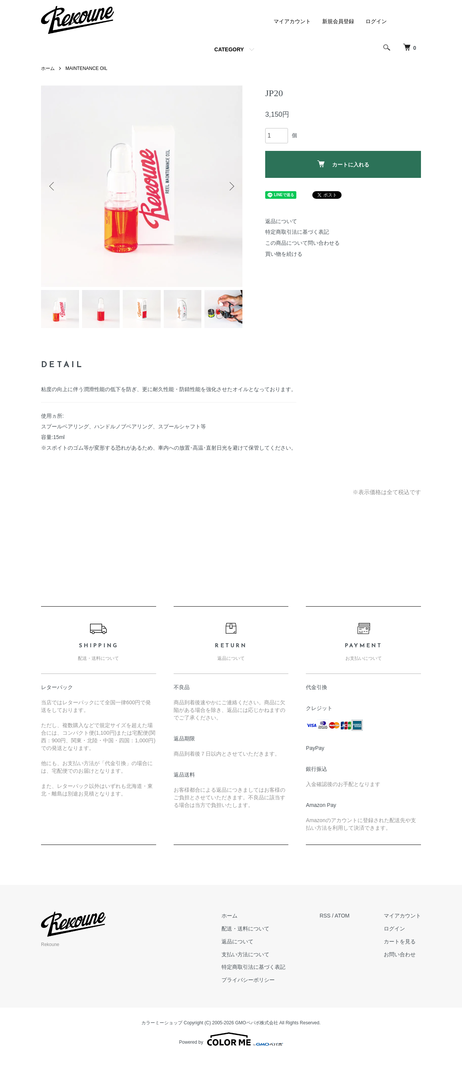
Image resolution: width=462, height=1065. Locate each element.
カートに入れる (343, 164)
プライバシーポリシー (248, 980)
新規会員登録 (338, 21)
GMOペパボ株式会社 (256, 1022)
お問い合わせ (400, 954)
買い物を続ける (283, 254)
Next (231, 186)
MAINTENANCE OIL (86, 68)
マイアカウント (292, 21)
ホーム (48, 68)
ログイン (376, 21)
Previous (52, 186)
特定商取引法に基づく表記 (297, 232)
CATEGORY (229, 49)
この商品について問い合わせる (302, 243)
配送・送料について (245, 929)
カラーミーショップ (161, 1022)
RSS (325, 916)
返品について (281, 221)
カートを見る (400, 941)
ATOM (342, 916)
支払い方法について (245, 954)
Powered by (231, 1039)
